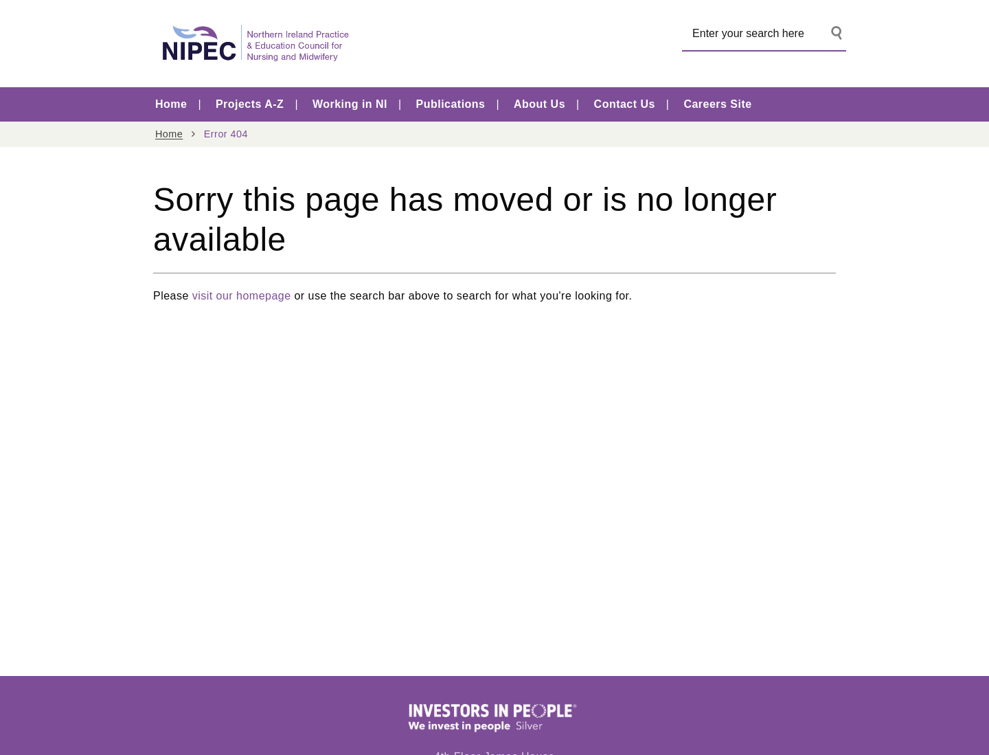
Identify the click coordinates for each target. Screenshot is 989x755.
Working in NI (349, 104)
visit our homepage (241, 296)
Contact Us (624, 104)
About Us (539, 104)
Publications (451, 104)
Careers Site (717, 104)
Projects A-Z (250, 104)
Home (171, 104)
